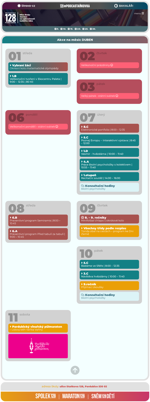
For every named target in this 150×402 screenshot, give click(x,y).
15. (70, 29)
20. (78, 29)
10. (63, 29)
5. (57, 29)
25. (85, 29)
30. (93, 29)
